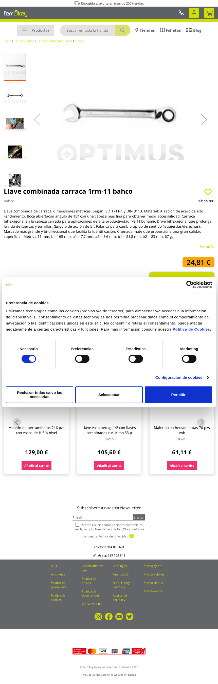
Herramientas (24, 41)
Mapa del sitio (92, 604)
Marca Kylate (153, 566)
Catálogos (120, 566)
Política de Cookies (191, 331)
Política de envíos (89, 581)
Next (201, 422)
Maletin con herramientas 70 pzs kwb (182, 430)
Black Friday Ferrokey (121, 585)
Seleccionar (108, 394)
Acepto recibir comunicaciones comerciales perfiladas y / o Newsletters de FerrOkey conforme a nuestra (109, 530)
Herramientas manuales (55, 41)
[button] (37, 119)
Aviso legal (58, 574)
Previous (17, 422)
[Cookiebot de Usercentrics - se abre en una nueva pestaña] (190, 286)
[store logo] (15, 13)
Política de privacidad (58, 585)
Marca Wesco (153, 591)
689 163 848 (116, 555)
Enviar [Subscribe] (139, 517)
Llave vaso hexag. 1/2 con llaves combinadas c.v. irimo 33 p (109, 430)
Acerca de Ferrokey (120, 597)
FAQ (54, 566)
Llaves (79, 41)
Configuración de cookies (179, 379)
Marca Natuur (154, 583)
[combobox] (95, 30)
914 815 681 (115, 547)
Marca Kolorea (154, 574)
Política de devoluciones (91, 593)
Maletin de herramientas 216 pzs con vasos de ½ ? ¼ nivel (36, 430)
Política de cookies (58, 597)
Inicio (7, 41)
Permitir (178, 394)
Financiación (121, 574)
